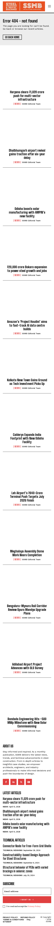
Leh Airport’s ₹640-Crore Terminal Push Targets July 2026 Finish (27, 496)
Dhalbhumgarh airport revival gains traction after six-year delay (27, 154)
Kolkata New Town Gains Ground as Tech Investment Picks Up (27, 382)
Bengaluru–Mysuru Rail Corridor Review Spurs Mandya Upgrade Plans (27, 609)
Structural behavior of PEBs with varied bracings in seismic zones (25, 869)
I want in (27, 899)
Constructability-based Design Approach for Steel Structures (26, 856)
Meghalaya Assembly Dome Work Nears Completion (27, 553)
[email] (27, 891)
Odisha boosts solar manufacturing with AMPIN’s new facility (27, 212)
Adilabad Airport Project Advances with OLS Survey (27, 666)
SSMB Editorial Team (31, 104)
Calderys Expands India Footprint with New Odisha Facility (27, 438)
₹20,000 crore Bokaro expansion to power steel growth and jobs (27, 269)
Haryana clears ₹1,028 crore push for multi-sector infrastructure (27, 95)
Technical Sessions (12, 850)
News (17, 104)
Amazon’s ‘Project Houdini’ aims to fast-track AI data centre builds (27, 325)
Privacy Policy (34, 906)
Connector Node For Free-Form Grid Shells (27, 846)
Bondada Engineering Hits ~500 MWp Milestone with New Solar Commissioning (27, 722)
